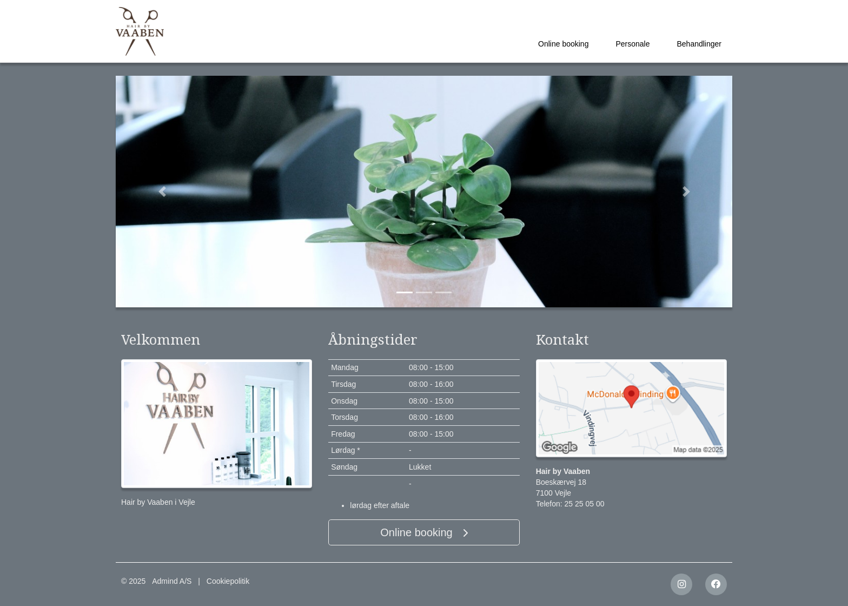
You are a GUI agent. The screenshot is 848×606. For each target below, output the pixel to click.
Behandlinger (699, 43)
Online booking (563, 43)
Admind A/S (171, 581)
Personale (632, 43)
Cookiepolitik (228, 581)
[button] (162, 191)
